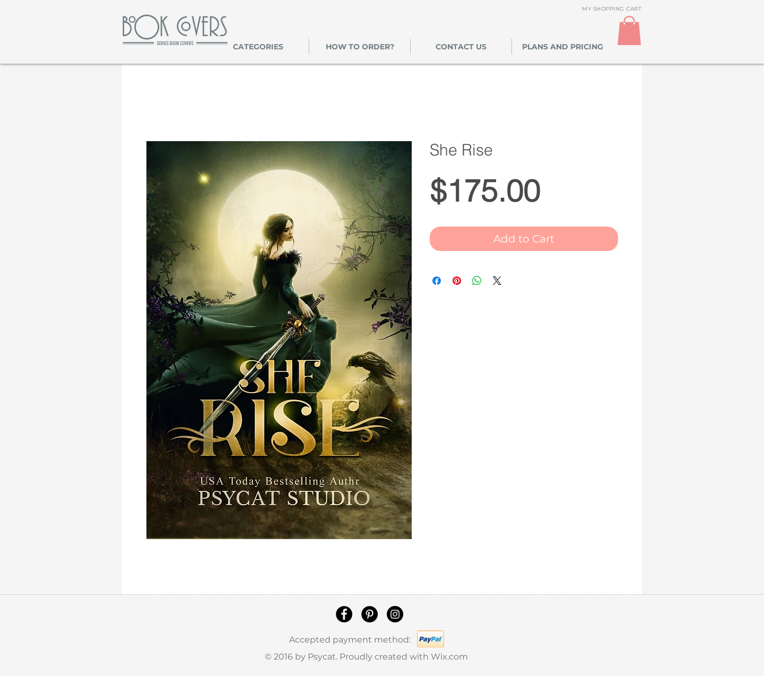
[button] (258, 47)
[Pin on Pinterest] (456, 280)
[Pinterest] (369, 614)
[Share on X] (497, 280)
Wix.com (449, 657)
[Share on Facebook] (436, 280)
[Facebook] (344, 614)
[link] (629, 30)
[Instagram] (395, 614)
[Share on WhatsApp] (477, 280)
